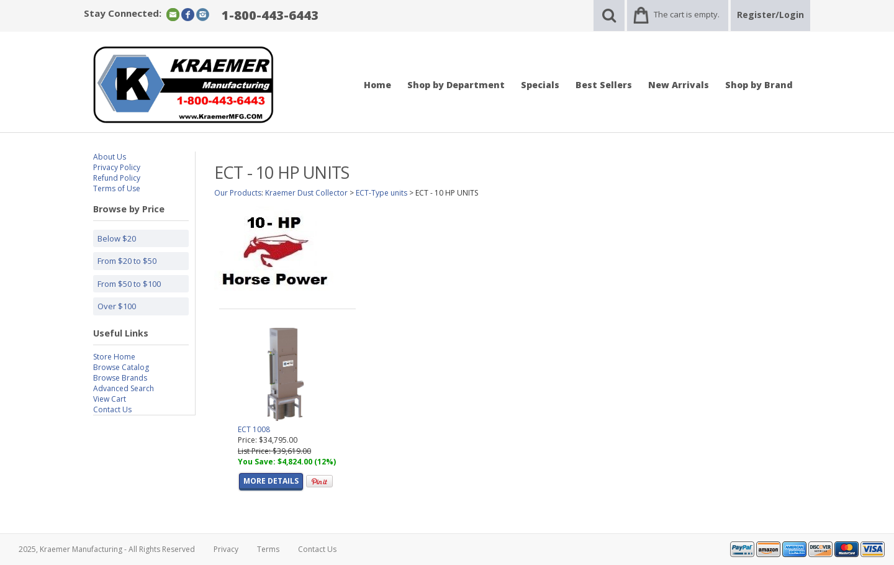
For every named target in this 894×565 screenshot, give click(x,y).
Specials (540, 85)
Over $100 (116, 306)
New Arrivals (678, 85)
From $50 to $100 (129, 283)
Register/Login (770, 14)
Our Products (237, 193)
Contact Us (112, 409)
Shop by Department (456, 85)
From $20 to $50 (126, 260)
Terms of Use (116, 188)
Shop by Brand (759, 85)
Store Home (114, 356)
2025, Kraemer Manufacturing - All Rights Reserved (107, 549)
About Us (109, 156)
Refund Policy (116, 178)
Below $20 (116, 238)
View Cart (109, 399)
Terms (268, 549)
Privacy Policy (116, 167)
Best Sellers (604, 85)
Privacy (226, 549)
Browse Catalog (121, 367)
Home (377, 85)
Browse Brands (120, 378)
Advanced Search (123, 388)
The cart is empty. (687, 14)
